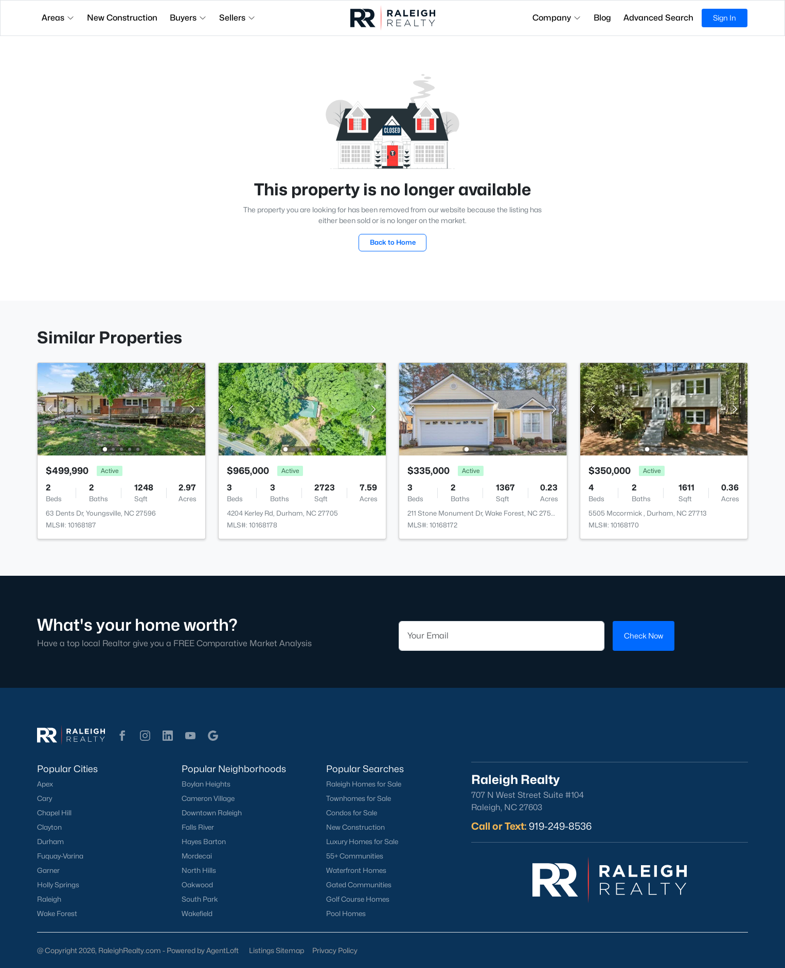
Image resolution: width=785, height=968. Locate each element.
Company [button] (556, 18)
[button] (122, 735)
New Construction (355, 827)
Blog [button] (602, 18)
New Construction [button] (122, 18)
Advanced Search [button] (658, 18)
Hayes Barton (204, 841)
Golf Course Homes (357, 899)
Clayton (49, 827)
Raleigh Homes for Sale (363, 784)
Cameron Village (208, 798)
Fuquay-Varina (60, 856)
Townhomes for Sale (358, 798)
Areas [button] (58, 18)
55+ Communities (354, 856)
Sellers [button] (237, 18)
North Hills (199, 870)
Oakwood (197, 885)
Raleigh (49, 899)
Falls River (198, 827)
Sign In (724, 17)
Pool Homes (346, 913)
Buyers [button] (188, 18)
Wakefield (197, 913)
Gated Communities (358, 885)
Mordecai (197, 856)
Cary (44, 798)
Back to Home (393, 242)
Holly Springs (58, 885)
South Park (200, 899)
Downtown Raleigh (212, 813)
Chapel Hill (54, 813)
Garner (48, 870)
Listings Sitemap (276, 950)
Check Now (643, 635)
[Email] (501, 636)
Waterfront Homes (356, 870)
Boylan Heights (206, 784)
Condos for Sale (351, 813)
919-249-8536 (560, 826)
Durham (50, 841)
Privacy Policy (335, 950)
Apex (45, 784)
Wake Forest (57, 913)
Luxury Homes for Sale (362, 841)
